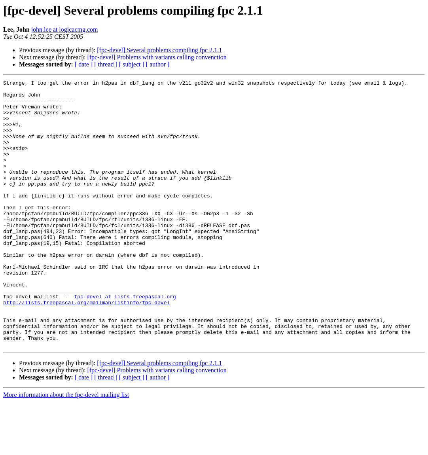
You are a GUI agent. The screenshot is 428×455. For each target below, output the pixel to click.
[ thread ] (105, 64)
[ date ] (84, 64)
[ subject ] (131, 64)
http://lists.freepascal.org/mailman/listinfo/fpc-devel (86, 347)
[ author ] (158, 64)
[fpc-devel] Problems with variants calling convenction (156, 57)
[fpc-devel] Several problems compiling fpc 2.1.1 (159, 50)
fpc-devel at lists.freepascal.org (125, 340)
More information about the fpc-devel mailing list (66, 448)
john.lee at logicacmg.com (64, 29)
